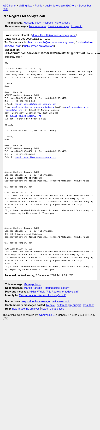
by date (50, 305)
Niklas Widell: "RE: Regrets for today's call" (54, 291)
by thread (62, 305)
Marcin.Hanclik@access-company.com (54, 35)
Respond (48, 22)
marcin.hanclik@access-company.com (35, 104)
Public (38, 5)
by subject (75, 305)
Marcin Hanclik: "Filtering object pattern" (47, 288)
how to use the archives (26, 308)
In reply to (76, 26)
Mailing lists (25, 5)
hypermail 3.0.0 (47, 315)
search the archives (52, 308)
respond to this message (35, 301)
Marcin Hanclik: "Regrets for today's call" (42, 295)
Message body (32, 22)
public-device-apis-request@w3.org (33, 107)
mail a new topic (61, 301)
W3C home (9, 5)
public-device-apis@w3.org (60, 5)
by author (88, 305)
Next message (37, 26)
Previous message (58, 26)
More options (62, 22)
